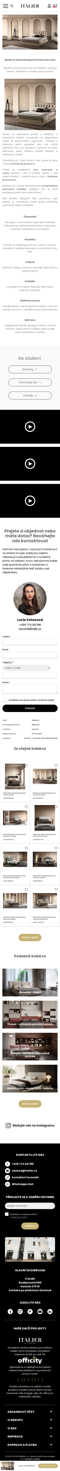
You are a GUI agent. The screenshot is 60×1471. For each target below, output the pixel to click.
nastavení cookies (32, 1459)
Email (5, 649)
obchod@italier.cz (30, 629)
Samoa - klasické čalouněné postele (40, 738)
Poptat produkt (48, 1466)
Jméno (6, 636)
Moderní (35, 720)
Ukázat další (30, 937)
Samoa (35, 729)
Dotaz (6, 682)
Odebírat (30, 1226)
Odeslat (30, 708)
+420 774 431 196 (30, 625)
